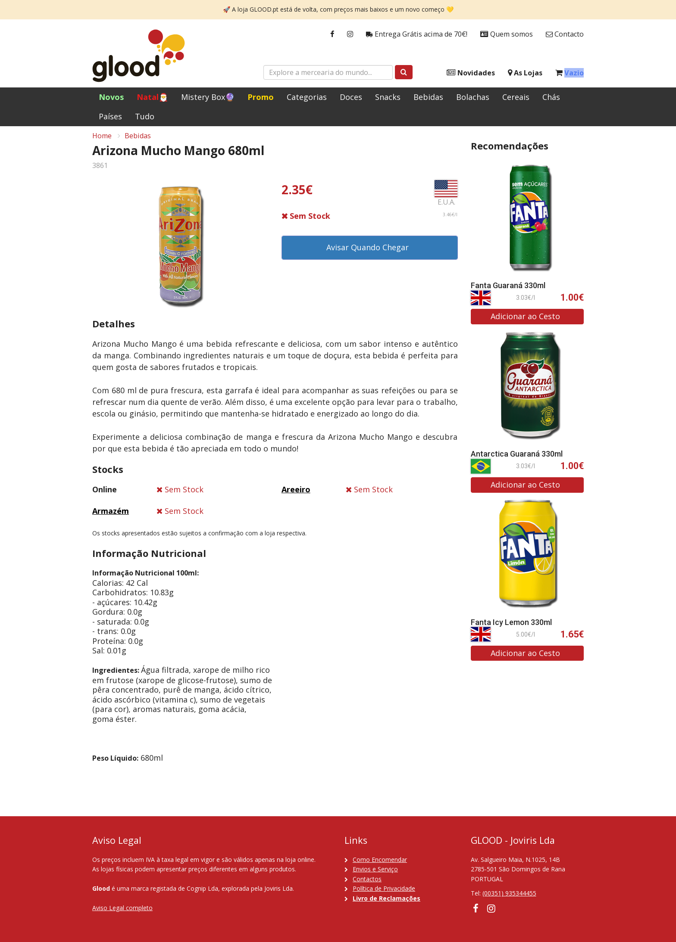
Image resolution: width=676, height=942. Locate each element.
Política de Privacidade (384, 888)
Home (102, 140)
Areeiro (296, 494)
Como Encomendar (380, 859)
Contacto (565, 34)
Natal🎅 (152, 97)
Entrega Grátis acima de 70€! (416, 34)
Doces (351, 97)
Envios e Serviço (375, 869)
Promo (260, 97)
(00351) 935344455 (509, 893)
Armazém (110, 515)
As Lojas (525, 73)
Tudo (144, 116)
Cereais (515, 97)
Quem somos (506, 34)
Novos (111, 97)
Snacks (388, 97)
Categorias (307, 97)
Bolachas (472, 97)
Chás (551, 97)
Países (110, 116)
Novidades (471, 73)
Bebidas (428, 97)
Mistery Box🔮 (208, 97)
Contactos (367, 879)
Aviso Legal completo (122, 908)
